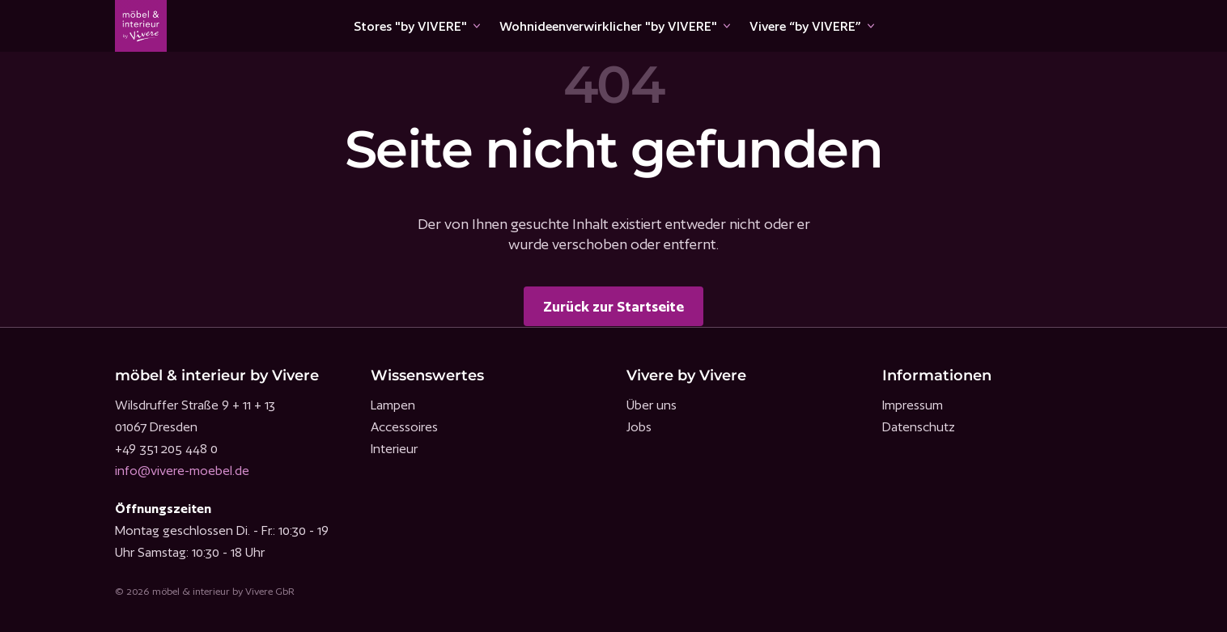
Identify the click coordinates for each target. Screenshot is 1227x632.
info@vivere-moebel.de (182, 470)
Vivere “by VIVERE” (805, 26)
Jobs (639, 427)
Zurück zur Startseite (613, 306)
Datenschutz (918, 427)
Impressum (912, 405)
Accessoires (404, 427)
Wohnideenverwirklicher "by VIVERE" (608, 26)
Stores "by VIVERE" (410, 26)
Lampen (393, 405)
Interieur (394, 448)
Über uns (651, 405)
